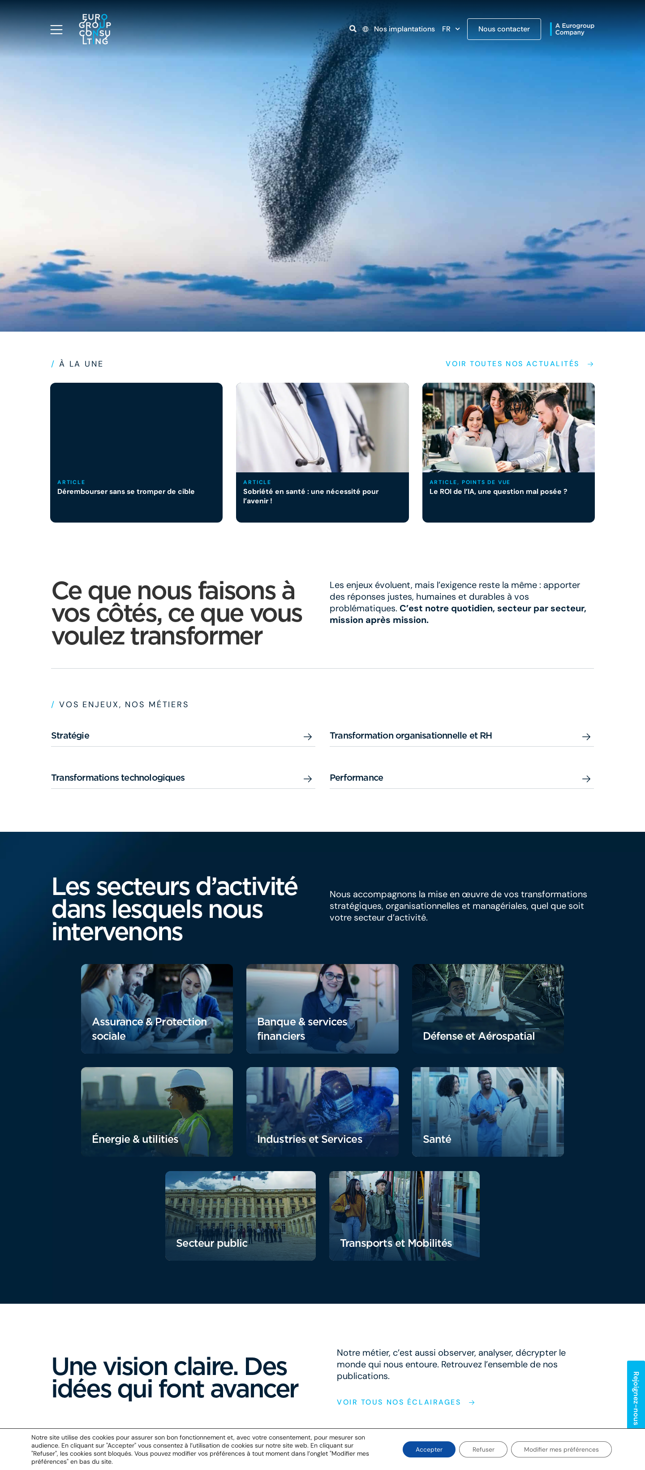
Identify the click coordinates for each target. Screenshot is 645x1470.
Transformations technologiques (118, 777)
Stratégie (70, 735)
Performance (356, 777)
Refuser (482, 1449)
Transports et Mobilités (397, 1243)
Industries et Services (311, 1139)
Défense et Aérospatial (480, 1035)
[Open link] (353, 28)
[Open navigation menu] (56, 30)
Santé (437, 1139)
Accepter (427, 1449)
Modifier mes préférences (561, 1449)
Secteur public (212, 1243)
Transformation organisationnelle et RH (411, 735)
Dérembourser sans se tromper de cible (128, 491)
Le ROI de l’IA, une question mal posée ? (499, 491)
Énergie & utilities (136, 1139)
